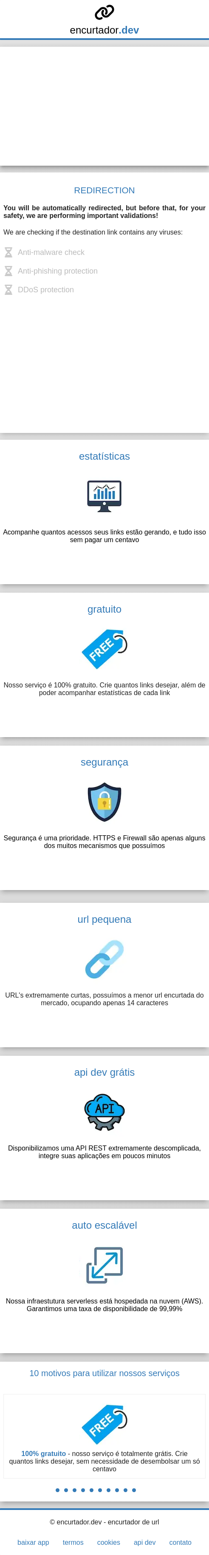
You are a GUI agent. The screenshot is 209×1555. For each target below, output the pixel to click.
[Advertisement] (104, 106)
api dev (145, 1542)
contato (180, 1542)
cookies (108, 1542)
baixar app (33, 1542)
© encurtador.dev (76, 1522)
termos (73, 1542)
